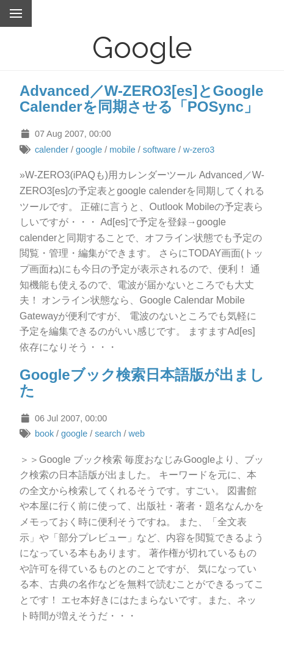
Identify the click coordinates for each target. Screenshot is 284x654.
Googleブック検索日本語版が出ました (142, 382)
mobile (122, 149)
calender (51, 149)
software (159, 149)
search (108, 433)
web (137, 433)
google (89, 149)
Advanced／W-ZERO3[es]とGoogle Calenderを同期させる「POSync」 (141, 98)
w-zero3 (198, 149)
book (44, 433)
